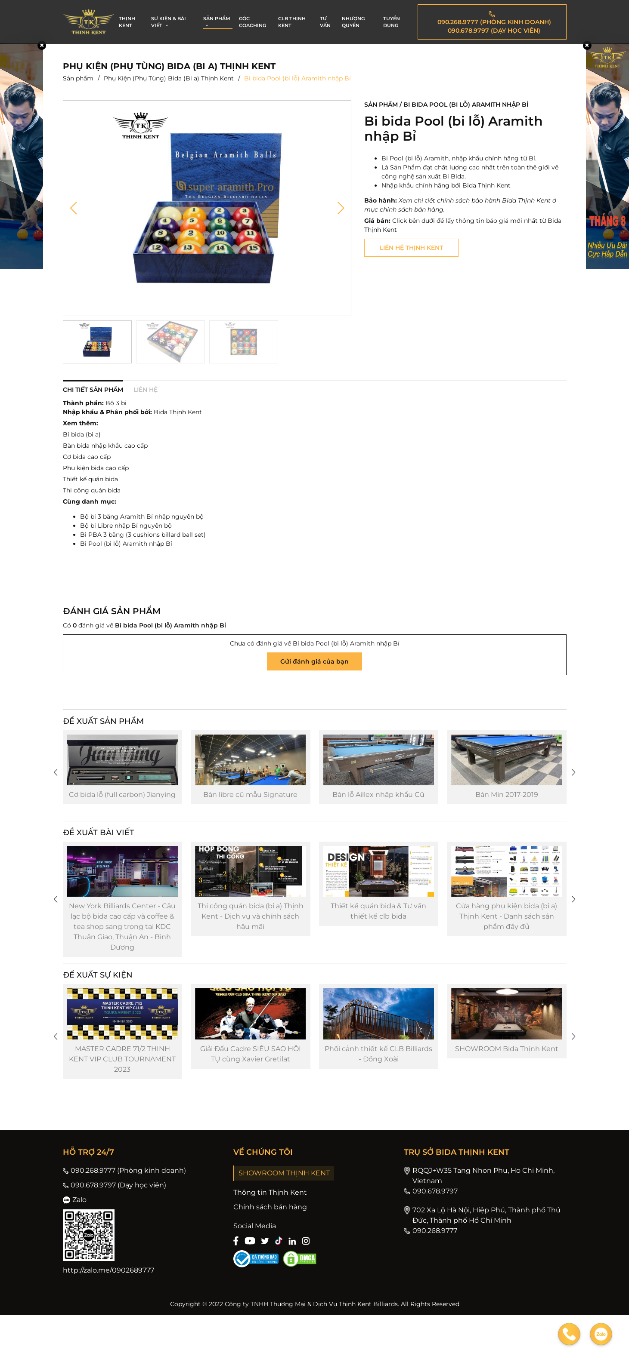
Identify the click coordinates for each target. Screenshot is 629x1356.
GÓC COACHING (252, 22)
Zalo (75, 1240)
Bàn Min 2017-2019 (506, 808)
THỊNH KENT (127, 22)
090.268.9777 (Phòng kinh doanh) (124, 1211)
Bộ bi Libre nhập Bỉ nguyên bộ (126, 525)
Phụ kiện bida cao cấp (96, 468)
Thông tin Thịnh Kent (270, 1233)
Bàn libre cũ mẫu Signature (250, 808)
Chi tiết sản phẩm (93, 390)
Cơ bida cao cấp (87, 457)
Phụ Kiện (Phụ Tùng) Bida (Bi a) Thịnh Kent (169, 78)
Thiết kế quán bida (90, 479)
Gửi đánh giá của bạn (314, 661)
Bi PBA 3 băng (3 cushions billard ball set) (143, 534)
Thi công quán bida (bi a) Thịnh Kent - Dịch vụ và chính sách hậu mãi (251, 943)
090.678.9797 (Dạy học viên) (114, 1226)
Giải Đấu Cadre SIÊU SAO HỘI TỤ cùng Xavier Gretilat (250, 1094)
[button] (73, 208)
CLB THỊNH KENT (292, 22)
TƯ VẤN (325, 22)
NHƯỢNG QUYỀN (353, 22)
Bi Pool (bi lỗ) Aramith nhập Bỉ (126, 543)
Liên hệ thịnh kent (411, 248)
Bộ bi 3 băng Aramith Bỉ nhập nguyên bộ (142, 516)
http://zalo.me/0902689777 (108, 1311)
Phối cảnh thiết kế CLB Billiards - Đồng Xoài (378, 1094)
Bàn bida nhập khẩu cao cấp (105, 445)
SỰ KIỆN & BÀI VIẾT (168, 22)
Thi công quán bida (92, 490)
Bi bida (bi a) (82, 434)
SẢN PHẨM (216, 22)
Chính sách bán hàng (270, 1248)
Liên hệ (145, 390)
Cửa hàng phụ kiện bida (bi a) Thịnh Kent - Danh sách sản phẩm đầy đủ (506, 943)
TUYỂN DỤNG (391, 22)
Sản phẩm (78, 78)
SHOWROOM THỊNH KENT (284, 1214)
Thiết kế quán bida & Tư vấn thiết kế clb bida (378, 938)
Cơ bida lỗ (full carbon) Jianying (122, 808)
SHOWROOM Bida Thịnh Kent (506, 1089)
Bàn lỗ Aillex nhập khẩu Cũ (378, 808)
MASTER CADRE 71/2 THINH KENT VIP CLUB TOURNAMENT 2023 (122, 1099)
